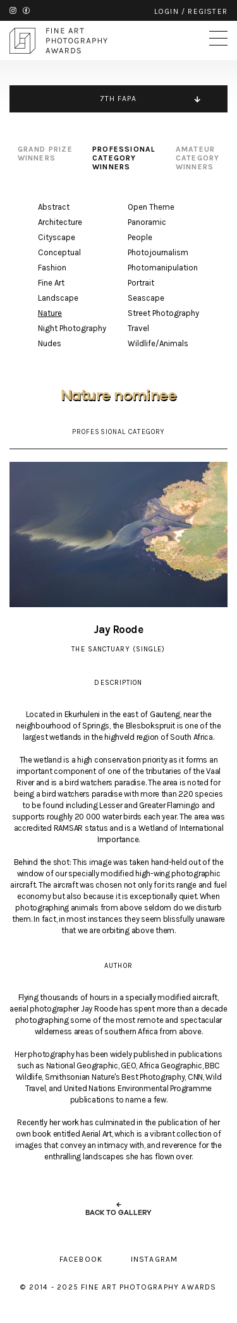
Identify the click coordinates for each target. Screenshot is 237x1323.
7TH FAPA (118, 98)
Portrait (141, 282)
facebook (26, 10)
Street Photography (163, 313)
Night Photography (72, 328)
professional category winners (123, 158)
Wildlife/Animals (158, 343)
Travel (138, 328)
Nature (50, 313)
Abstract (54, 207)
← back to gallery (118, 1208)
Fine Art (51, 282)
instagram (12, 10)
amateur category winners (198, 158)
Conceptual (59, 252)
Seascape (146, 298)
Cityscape (56, 237)
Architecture (60, 222)
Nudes (49, 343)
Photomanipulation (163, 267)
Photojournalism (158, 252)
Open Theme (151, 207)
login (166, 11)
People (140, 237)
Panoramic (147, 222)
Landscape (58, 298)
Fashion (52, 267)
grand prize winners (45, 153)
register (208, 11)
